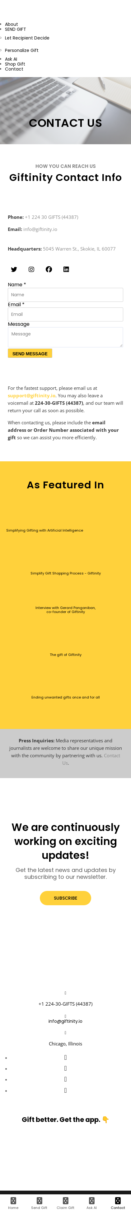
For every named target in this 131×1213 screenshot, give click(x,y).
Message (19, 324)
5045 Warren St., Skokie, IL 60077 (79, 249)
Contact (14, 69)
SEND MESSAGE (30, 353)
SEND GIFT (15, 29)
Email (16, 304)
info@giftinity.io (40, 229)
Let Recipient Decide (27, 38)
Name (17, 284)
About (11, 24)
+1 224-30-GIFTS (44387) (65, 1004)
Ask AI (11, 59)
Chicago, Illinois (65, 1043)
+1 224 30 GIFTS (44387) (51, 217)
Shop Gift (15, 64)
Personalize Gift (22, 50)
